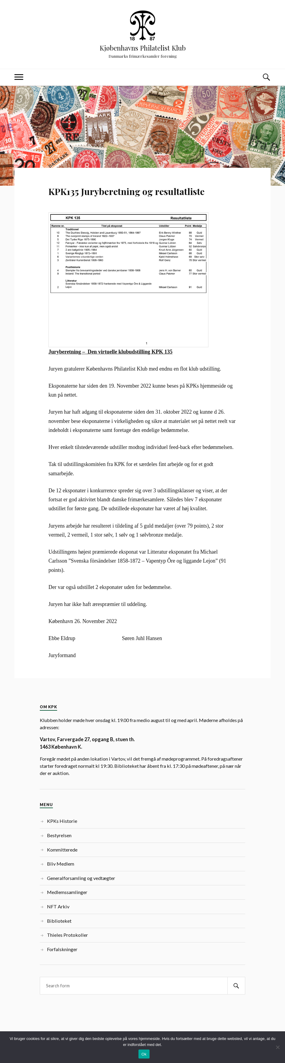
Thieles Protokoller (67, 935)
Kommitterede (62, 849)
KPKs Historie (62, 821)
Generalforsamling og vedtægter (81, 878)
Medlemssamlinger (67, 892)
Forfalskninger (62, 949)
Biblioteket (59, 921)
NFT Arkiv (58, 906)
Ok (144, 1054)
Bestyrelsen (59, 835)
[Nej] (278, 1047)
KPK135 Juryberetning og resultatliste (126, 191)
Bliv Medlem (60, 863)
